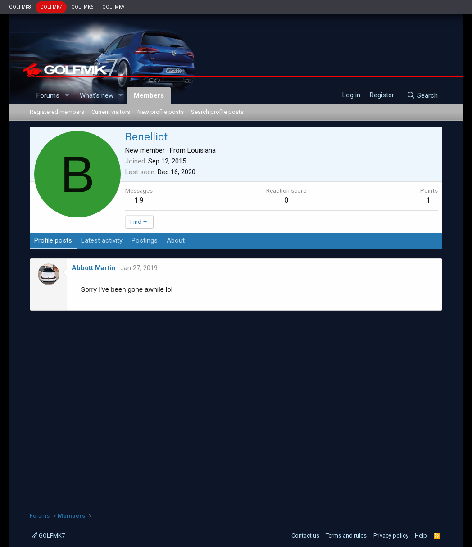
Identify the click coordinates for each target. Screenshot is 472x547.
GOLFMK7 (51, 7)
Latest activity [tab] (102, 240)
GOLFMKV (113, 7)
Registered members (57, 111)
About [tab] (176, 240)
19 (139, 199)
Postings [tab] (145, 240)
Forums (47, 95)
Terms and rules (346, 535)
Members (149, 95)
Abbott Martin (93, 268)
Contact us (305, 535)
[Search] (422, 95)
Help (421, 535)
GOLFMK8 (20, 7)
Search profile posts (217, 111)
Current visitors (110, 111)
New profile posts (160, 111)
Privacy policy (390, 535)
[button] (66, 95)
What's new (96, 95)
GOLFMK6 (82, 7)
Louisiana (201, 150)
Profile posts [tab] (53, 240)
